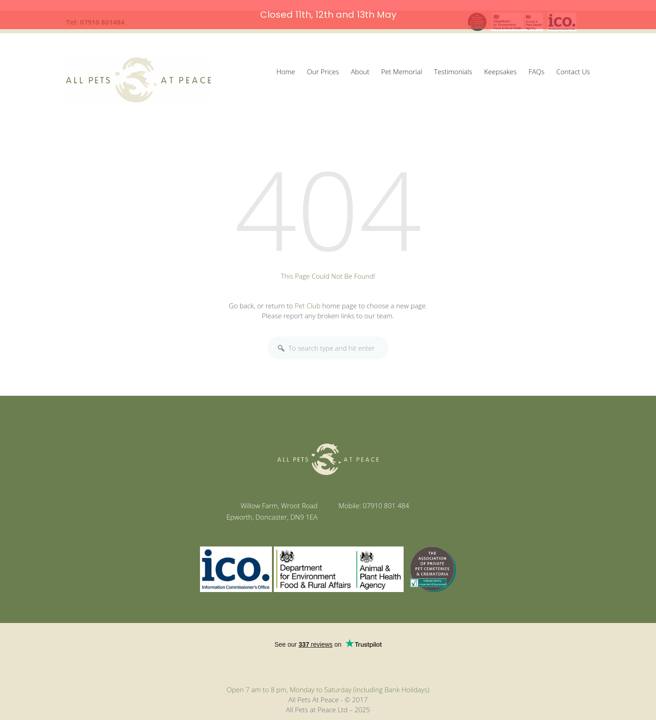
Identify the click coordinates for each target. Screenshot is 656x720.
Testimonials (453, 67)
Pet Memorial (401, 67)
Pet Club (307, 301)
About (360, 67)
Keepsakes (500, 67)
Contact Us (573, 67)
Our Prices (323, 67)
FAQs (536, 67)
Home (286, 67)
